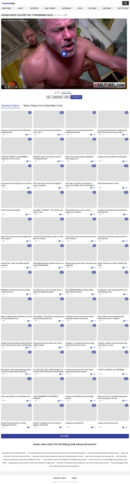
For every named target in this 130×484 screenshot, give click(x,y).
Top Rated (34, 8)
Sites (80, 8)
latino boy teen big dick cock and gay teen (99, 456)
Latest (20, 8)
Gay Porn (92, 8)
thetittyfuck (122, 8)
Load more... (65, 436)
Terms (74, 478)
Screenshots (57, 97)
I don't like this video (58, 92)
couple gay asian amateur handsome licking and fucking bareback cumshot (58, 456)
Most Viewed (50, 8)
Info (48, 97)
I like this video (55, 92)
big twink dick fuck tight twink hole (14, 453)
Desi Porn (107, 8)
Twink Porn (6, 8)
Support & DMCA (59, 478)
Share (67, 97)
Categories (66, 8)
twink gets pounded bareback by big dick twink (103, 453)
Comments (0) (76, 97)
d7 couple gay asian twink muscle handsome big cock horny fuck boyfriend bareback (56, 453)
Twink (8, 3)
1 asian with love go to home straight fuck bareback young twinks (64, 459)
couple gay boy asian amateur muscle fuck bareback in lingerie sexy (31, 463)
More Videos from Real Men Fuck (43, 105)
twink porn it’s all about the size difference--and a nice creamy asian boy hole (83, 463)
